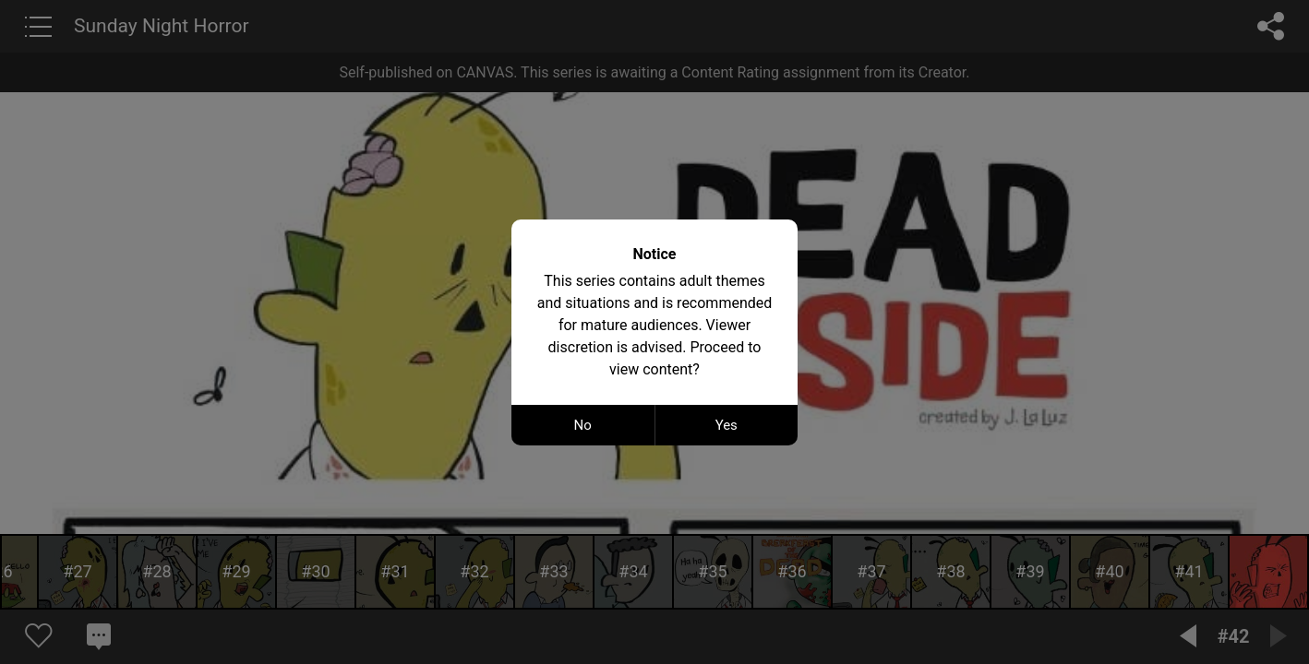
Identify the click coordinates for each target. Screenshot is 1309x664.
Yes (726, 425)
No (583, 425)
